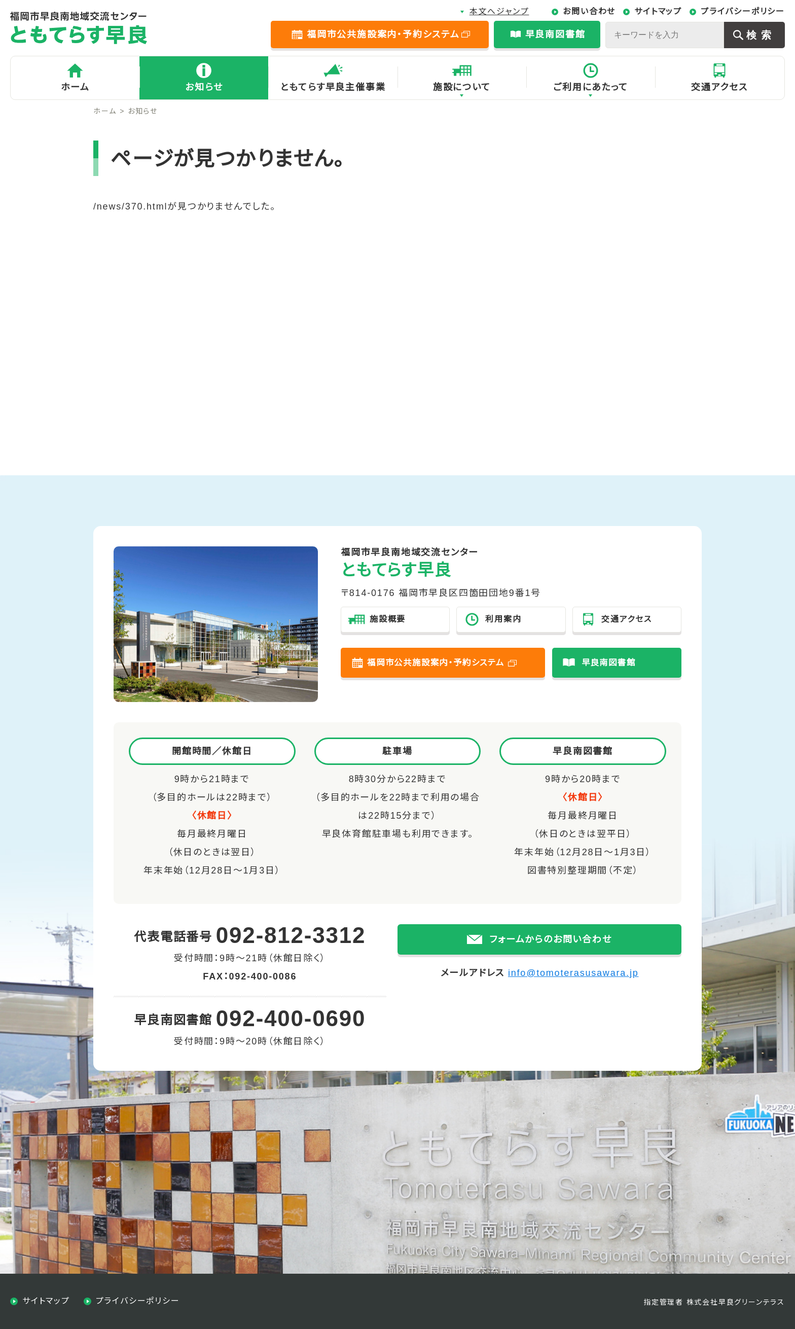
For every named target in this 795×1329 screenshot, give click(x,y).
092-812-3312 (291, 935)
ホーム (75, 87)
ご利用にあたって (590, 87)
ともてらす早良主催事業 (333, 87)
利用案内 (503, 619)
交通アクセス (719, 87)
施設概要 (388, 619)
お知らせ (204, 87)
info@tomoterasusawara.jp (573, 986)
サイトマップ (658, 11)
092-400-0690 (291, 1018)
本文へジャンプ (499, 11)
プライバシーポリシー (743, 11)
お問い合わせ (589, 11)
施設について (462, 87)
